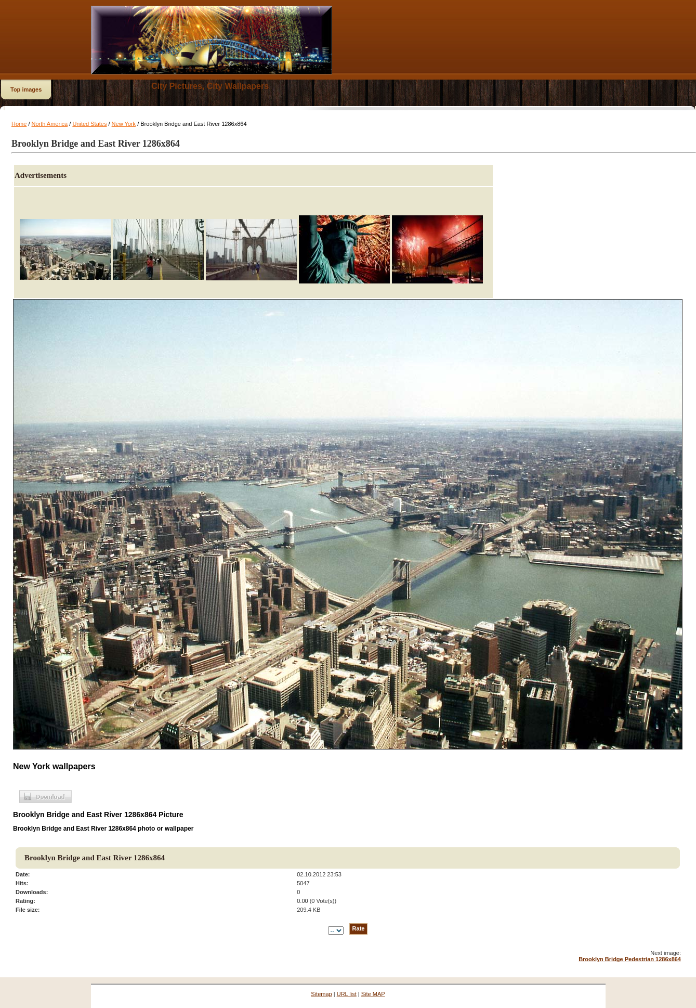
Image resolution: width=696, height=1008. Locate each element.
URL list (347, 994)
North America (50, 124)
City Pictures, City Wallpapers (210, 86)
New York (124, 124)
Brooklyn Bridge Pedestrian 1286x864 (630, 959)
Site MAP (373, 994)
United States (89, 124)
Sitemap (321, 994)
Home (19, 124)
